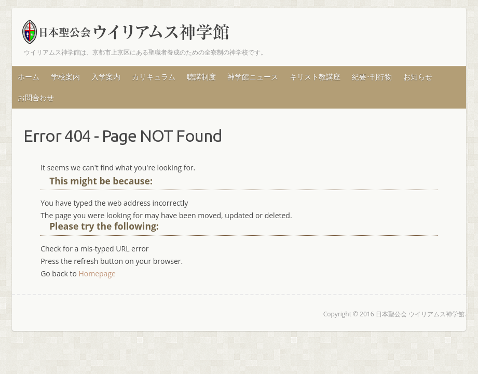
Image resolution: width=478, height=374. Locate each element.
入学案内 (105, 77)
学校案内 (65, 77)
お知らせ (417, 77)
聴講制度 (201, 77)
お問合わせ (36, 97)
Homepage (96, 273)
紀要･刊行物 (372, 77)
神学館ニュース (252, 77)
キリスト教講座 (315, 77)
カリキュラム (153, 77)
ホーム (28, 77)
